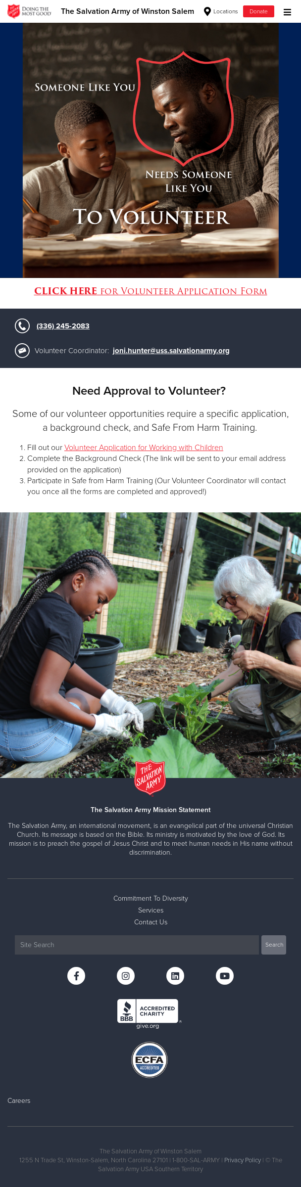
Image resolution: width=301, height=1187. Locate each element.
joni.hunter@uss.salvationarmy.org (171, 350)
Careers (18, 1100)
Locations (221, 11)
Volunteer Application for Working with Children (143, 448)
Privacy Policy (242, 1160)
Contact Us (150, 922)
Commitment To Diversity (150, 898)
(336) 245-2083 (63, 325)
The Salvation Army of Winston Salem (127, 11)
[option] (150, 150)
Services (150, 910)
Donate (259, 11)
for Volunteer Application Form (150, 291)
